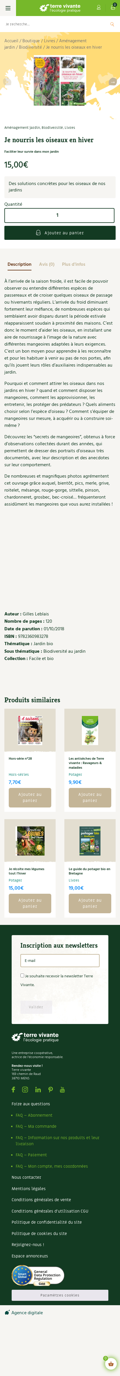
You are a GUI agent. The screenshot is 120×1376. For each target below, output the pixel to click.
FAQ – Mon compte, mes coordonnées (52, 1166)
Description (19, 264)
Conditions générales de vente (41, 1200)
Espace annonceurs (30, 1256)
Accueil (11, 41)
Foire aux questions (31, 1104)
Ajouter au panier (63, 233)
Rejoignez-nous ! (28, 1244)
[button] (113, 82)
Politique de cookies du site (39, 1233)
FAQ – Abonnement (34, 1115)
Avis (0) (46, 264)
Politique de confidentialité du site (47, 1222)
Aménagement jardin (22, 127)
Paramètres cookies (60, 1295)
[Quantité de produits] (59, 215)
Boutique (31, 41)
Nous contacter (26, 1177)
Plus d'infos (73, 264)
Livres (49, 41)
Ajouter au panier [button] (30, 797)
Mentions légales (29, 1189)
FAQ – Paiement (31, 1155)
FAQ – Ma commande (36, 1126)
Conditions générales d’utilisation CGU (50, 1211)
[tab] (19, 264)
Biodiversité (30, 47)
